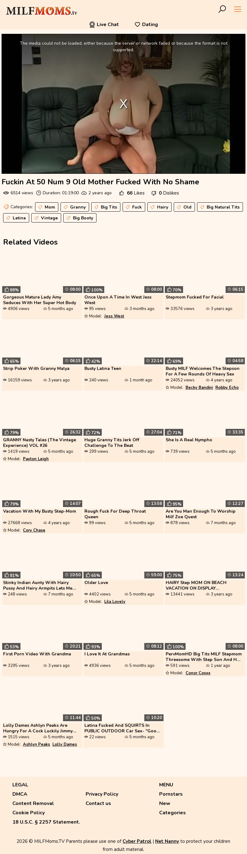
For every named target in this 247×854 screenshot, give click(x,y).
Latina (15, 218)
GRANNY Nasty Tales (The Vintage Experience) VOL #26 (39, 442)
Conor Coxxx (198, 673)
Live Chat (104, 24)
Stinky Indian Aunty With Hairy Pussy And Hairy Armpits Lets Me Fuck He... (37, 586)
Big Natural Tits (219, 207)
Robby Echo (227, 387)
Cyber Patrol (137, 841)
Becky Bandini (199, 387)
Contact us (98, 803)
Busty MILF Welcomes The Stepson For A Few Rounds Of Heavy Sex (203, 371)
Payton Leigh (36, 459)
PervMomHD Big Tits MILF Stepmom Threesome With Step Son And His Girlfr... (204, 657)
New (164, 803)
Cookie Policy (28, 812)
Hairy (158, 207)
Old (183, 207)
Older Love (96, 583)
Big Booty (79, 218)
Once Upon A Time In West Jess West (117, 300)
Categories (172, 812)
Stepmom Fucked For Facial (195, 297)
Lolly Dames (64, 744)
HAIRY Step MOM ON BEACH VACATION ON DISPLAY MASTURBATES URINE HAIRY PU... (201, 586)
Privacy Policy (102, 794)
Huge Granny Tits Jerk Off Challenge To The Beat (111, 442)
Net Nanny (167, 841)
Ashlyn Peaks (36, 744)
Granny (74, 207)
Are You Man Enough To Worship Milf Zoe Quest (201, 514)
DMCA (19, 794)
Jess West (114, 316)
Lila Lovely (114, 602)
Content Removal (33, 803)
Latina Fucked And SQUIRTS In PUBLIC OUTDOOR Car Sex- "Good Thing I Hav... (121, 729)
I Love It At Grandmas (107, 654)
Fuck (133, 207)
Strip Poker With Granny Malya (36, 368)
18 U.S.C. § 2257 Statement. (46, 822)
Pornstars (171, 794)
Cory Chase (34, 530)
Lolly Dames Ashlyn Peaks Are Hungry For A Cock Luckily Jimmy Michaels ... (38, 729)
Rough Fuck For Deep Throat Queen (115, 514)
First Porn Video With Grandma (37, 654)
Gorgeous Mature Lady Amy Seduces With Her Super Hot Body (39, 300)
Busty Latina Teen (102, 368)
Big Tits (105, 207)
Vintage (45, 218)
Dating (146, 24)
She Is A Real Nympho (189, 440)
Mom (46, 207)
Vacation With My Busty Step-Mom (39, 511)
